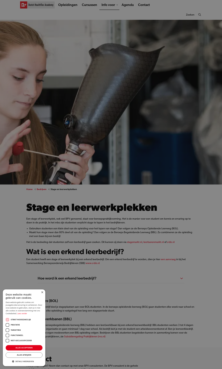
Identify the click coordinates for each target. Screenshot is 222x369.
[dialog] (111, 184)
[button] (24, 361)
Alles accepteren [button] (24, 348)
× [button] (42, 292)
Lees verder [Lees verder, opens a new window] (22, 313)
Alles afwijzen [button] (24, 355)
